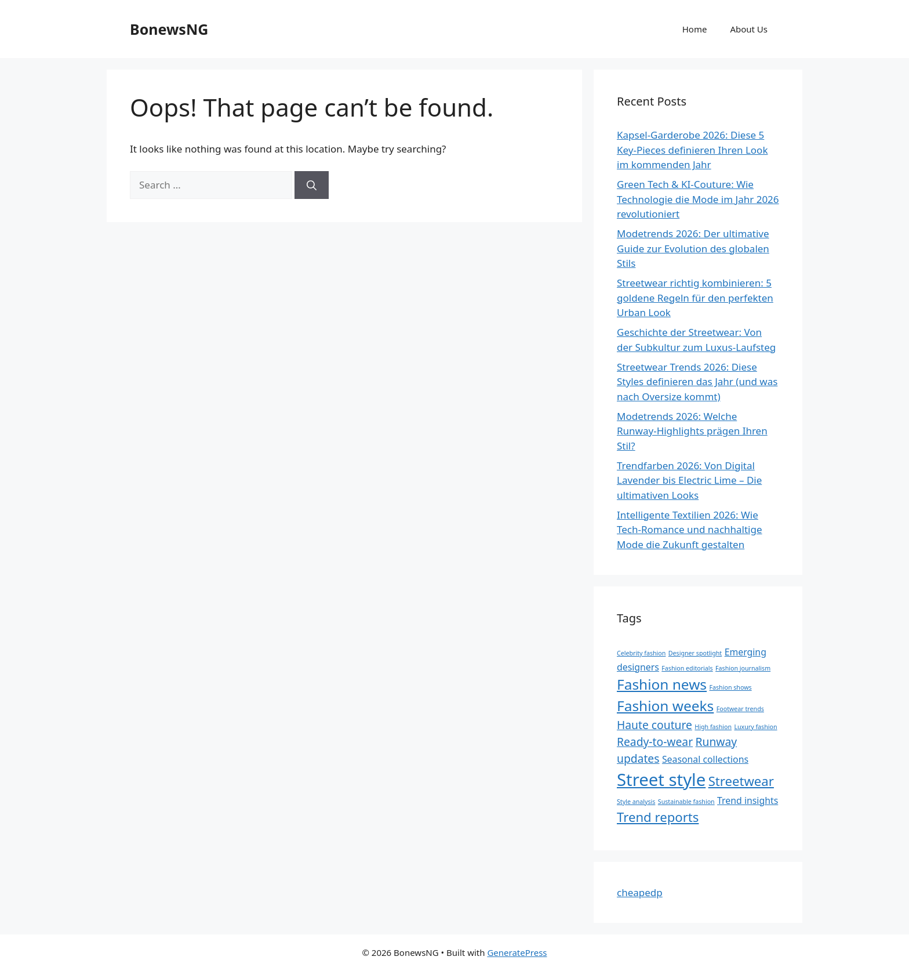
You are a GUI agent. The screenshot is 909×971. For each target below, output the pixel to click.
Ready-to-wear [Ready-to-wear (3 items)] (655, 741)
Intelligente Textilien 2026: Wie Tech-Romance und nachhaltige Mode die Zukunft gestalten (689, 529)
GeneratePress (517, 952)
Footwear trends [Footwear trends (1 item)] (740, 709)
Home (694, 29)
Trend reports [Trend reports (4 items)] (658, 816)
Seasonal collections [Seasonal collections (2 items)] (705, 759)
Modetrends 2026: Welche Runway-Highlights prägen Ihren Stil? (692, 431)
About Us (749, 29)
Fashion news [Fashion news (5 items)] (662, 684)
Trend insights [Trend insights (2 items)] (747, 800)
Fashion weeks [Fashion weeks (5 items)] (665, 705)
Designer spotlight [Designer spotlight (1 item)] (695, 653)
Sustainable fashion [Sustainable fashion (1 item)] (686, 802)
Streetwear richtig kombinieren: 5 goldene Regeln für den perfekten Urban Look (695, 297)
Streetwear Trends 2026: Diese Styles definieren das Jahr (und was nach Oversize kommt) (697, 381)
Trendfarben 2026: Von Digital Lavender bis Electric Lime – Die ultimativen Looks (689, 480)
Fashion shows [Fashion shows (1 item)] (730, 687)
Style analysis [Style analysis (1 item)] (636, 802)
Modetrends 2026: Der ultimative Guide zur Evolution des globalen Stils (693, 248)
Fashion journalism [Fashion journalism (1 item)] (742, 668)
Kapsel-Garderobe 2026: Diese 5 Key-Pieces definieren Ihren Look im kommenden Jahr (692, 149)
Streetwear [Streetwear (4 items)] (741, 780)
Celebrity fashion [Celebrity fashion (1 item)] (641, 653)
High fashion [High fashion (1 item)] (713, 727)
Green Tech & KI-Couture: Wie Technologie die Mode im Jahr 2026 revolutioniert (698, 198)
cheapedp (640, 892)
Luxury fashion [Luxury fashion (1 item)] (755, 727)
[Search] (311, 185)
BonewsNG (169, 29)
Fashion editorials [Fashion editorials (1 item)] (686, 668)
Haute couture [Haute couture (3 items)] (654, 725)
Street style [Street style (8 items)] (661, 779)
